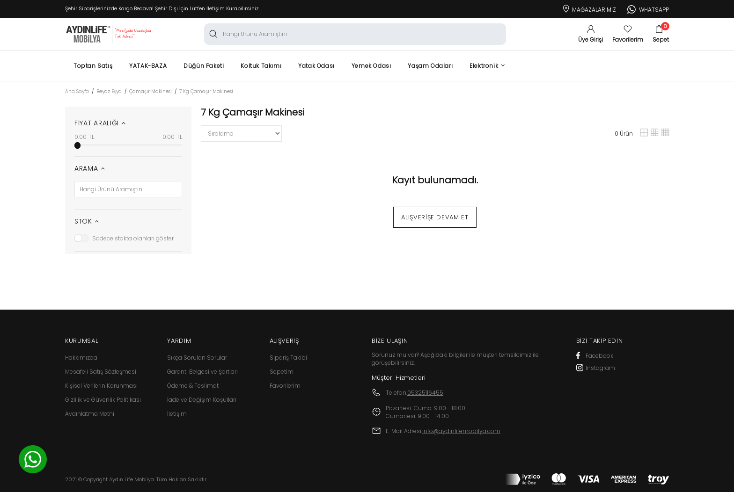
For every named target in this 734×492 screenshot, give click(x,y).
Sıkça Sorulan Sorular (197, 358)
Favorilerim (285, 386)
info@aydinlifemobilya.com (461, 431)
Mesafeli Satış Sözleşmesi (100, 372)
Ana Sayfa (77, 91)
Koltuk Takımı (261, 66)
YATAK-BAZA (148, 66)
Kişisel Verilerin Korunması (101, 386)
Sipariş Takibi (288, 358)
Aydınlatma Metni (89, 414)
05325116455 (425, 393)
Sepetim (282, 372)
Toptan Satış (92, 66)
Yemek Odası (371, 66)
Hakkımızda (81, 358)
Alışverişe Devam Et (434, 217)
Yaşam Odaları (430, 66)
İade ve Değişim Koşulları (201, 400)
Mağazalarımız (588, 8)
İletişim (177, 414)
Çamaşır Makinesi (150, 91)
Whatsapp (648, 8)
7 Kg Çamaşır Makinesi (206, 91)
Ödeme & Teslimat (193, 386)
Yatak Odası (316, 66)
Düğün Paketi (204, 66)
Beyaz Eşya (109, 91)
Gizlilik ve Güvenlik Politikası (103, 400)
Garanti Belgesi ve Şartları (202, 372)
